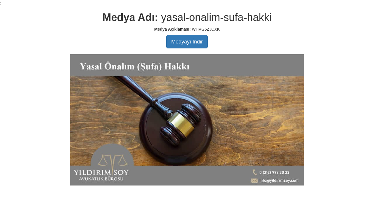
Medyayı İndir (187, 42)
